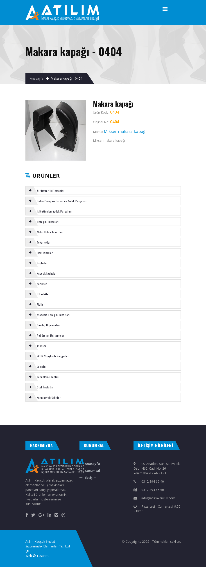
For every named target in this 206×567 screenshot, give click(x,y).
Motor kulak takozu (170, 414)
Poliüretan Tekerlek (39, 414)
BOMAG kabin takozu (158, 414)
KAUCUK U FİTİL (100, 414)
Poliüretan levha (4, 414)
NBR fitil (106, 414)
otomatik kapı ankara (109, 420)
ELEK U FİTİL (93, 414)
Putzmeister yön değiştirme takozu (95, 418)
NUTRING (108, 418)
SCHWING (148, 414)
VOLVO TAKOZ (113, 414)
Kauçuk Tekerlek (28, 418)
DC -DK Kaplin (86, 414)
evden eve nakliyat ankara (8, 420)
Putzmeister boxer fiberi (124, 414)
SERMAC (50, 418)
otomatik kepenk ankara (23, 420)
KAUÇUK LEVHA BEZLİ (116, 418)
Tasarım (42, 556)
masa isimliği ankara (48, 420)
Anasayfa (36, 78)
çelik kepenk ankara (36, 420)
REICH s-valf (49, 414)
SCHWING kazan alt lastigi (15, 418)
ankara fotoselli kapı (82, 420)
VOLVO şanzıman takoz (66, 418)
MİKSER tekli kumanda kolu (74, 414)
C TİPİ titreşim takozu (182, 414)
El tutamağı (55, 418)
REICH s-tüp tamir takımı (40, 418)
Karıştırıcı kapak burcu (27, 414)
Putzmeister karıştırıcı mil (59, 414)
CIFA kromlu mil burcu (79, 418)
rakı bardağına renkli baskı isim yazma (66, 420)
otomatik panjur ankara (95, 420)
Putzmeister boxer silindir (138, 414)
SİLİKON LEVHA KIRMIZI (14, 414)
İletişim (91, 477)
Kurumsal (92, 470)
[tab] (103, 190)
